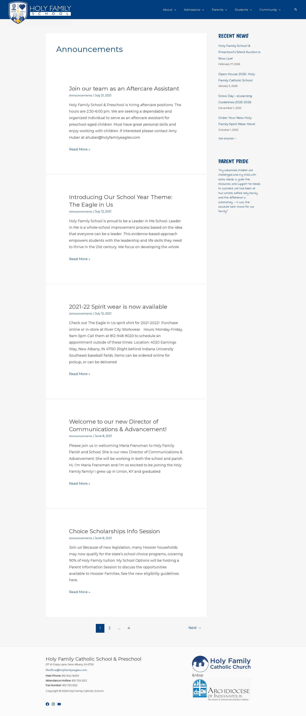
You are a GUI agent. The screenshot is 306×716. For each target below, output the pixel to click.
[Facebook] (47, 704)
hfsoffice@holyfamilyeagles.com (66, 670)
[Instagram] (53, 704)
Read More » (80, 149)
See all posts (226, 138)
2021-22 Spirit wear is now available (120, 306)
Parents (224, 9)
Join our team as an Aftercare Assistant (125, 88)
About (178, 9)
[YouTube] (59, 704)
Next (194, 627)
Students (246, 9)
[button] (183, 9)
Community (271, 9)
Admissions (201, 9)
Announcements (81, 95)
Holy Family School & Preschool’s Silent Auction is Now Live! (239, 52)
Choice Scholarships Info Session (116, 531)
